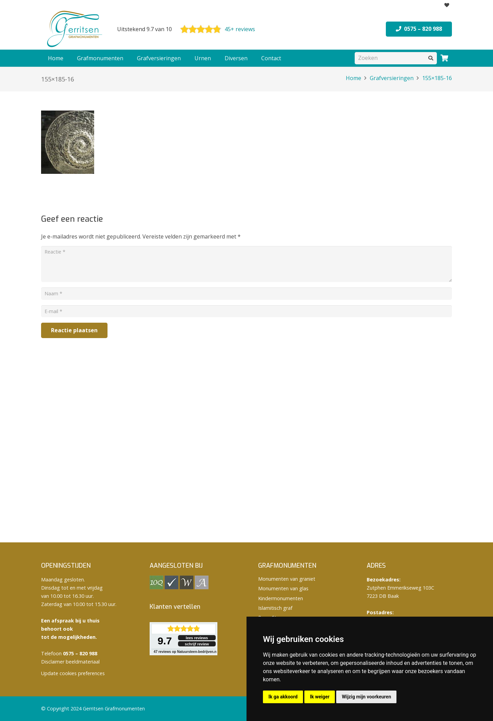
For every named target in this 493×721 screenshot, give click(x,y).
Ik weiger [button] (319, 696)
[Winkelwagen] (444, 58)
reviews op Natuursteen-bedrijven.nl (185, 652)
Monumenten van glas (283, 588)
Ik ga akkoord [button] (283, 696)
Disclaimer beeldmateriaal (70, 661)
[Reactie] (246, 264)
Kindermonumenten (280, 598)
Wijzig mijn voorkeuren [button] (366, 696)
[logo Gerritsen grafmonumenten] (75, 29)
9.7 (164, 640)
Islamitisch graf (275, 608)
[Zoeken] (396, 58)
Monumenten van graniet (286, 579)
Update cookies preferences (73, 673)
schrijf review (197, 644)
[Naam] (246, 293)
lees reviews (197, 638)
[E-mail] (246, 311)
